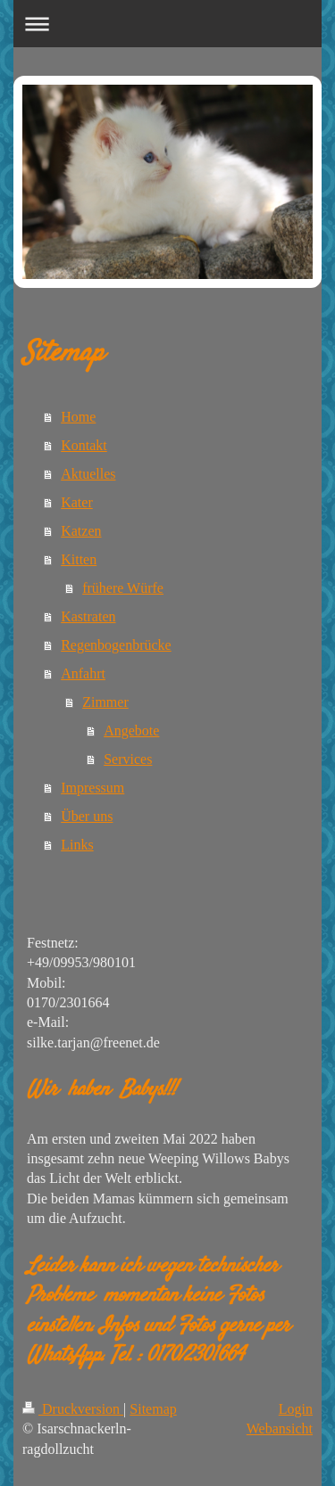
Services (128, 759)
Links (77, 844)
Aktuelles (88, 473)
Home (78, 416)
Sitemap (153, 1408)
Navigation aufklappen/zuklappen (167, 23)
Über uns (87, 816)
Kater (77, 502)
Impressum (92, 787)
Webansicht (280, 1428)
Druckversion (72, 1408)
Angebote (131, 730)
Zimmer (105, 702)
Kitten (78, 559)
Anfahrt (83, 673)
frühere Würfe (122, 587)
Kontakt (84, 445)
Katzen (81, 530)
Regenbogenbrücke (116, 645)
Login (296, 1408)
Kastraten (88, 616)
